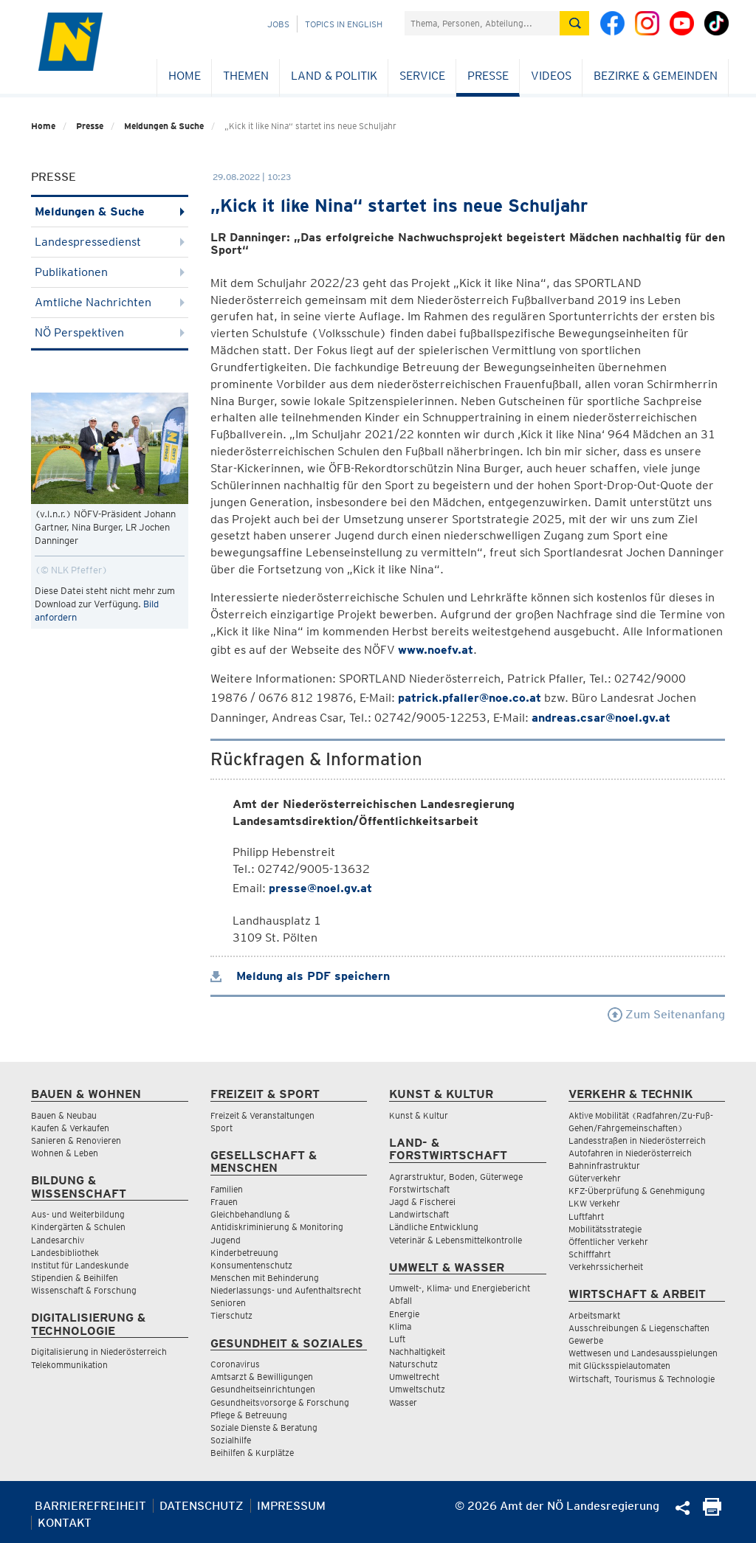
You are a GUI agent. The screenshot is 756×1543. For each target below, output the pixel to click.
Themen (246, 76)
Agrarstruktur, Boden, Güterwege (456, 1176)
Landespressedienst (110, 242)
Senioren (228, 1302)
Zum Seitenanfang (666, 1014)
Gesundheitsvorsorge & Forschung (279, 1402)
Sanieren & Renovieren (76, 1140)
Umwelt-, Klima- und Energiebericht (459, 1288)
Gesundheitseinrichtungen (262, 1389)
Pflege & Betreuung (248, 1415)
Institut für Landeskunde (79, 1265)
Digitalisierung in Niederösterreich (99, 1351)
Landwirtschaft (419, 1214)
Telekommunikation (69, 1364)
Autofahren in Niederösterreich (630, 1153)
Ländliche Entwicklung (433, 1226)
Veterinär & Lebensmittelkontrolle (455, 1240)
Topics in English (343, 24)
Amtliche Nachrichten (110, 302)
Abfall (400, 1300)
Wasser (403, 1402)
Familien (226, 1189)
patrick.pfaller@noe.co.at (469, 698)
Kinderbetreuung (244, 1252)
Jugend (225, 1240)
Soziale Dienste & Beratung (263, 1427)
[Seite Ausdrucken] (712, 1512)
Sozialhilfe (230, 1440)
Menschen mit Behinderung (264, 1277)
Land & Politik (334, 76)
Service (422, 76)
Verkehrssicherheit (605, 1266)
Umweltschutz (417, 1389)
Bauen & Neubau (64, 1115)
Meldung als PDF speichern (300, 976)
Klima (400, 1326)
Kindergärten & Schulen (78, 1226)
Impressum (291, 1506)
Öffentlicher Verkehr (608, 1241)
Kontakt (65, 1523)
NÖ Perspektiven (110, 332)
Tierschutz (231, 1315)
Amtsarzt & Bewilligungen (261, 1376)
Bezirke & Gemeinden (656, 76)
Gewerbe (585, 1340)
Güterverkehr (594, 1178)
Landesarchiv (57, 1240)
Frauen (224, 1201)
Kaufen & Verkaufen (70, 1127)
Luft (397, 1338)
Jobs (278, 24)
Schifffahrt (589, 1254)
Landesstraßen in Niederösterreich (637, 1140)
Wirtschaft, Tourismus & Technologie (641, 1378)
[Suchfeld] (482, 23)
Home (184, 76)
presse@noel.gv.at (320, 888)
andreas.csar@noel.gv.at (601, 718)
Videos (551, 76)
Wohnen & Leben (64, 1153)
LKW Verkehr (594, 1203)
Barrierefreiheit (90, 1506)
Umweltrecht (414, 1376)
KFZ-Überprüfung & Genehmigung (636, 1190)
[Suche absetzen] (574, 23)
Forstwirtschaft (419, 1189)
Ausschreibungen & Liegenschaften (638, 1327)
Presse (488, 76)
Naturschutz (413, 1364)
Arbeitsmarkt (594, 1315)
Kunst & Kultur (418, 1115)
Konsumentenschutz (251, 1265)
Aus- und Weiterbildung (78, 1214)
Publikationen (110, 272)
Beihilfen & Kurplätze (252, 1452)
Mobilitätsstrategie (605, 1229)
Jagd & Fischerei (422, 1201)
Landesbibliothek (65, 1252)
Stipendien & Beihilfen (74, 1277)
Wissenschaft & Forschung (84, 1290)
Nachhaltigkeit (417, 1351)
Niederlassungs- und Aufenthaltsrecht (285, 1290)
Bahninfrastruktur (604, 1165)
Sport (221, 1127)
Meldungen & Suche (164, 125)
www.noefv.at (435, 650)
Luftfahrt (586, 1216)
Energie (404, 1313)
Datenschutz (201, 1506)
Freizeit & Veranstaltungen (262, 1115)
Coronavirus (235, 1364)
